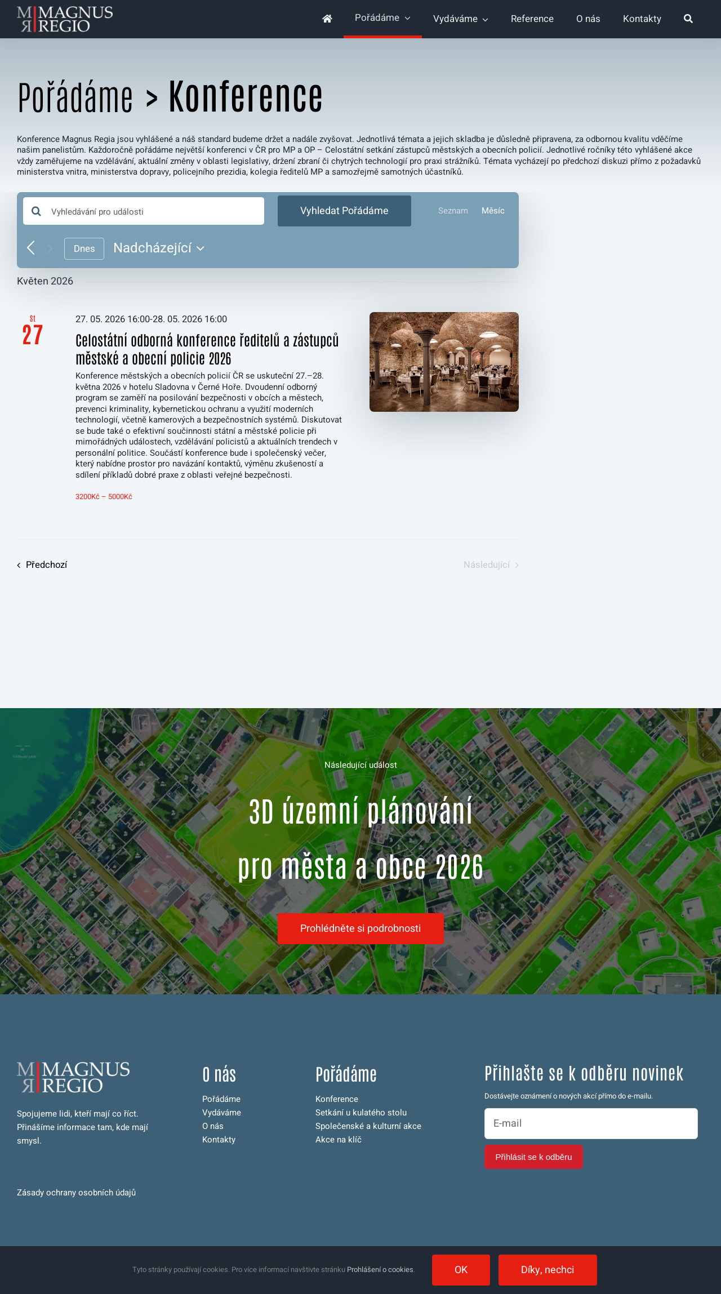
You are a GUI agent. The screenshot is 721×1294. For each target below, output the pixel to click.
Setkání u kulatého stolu (361, 1112)
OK (461, 1270)
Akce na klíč (338, 1139)
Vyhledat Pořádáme (344, 211)
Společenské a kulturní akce (368, 1126)
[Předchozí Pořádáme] (31, 249)
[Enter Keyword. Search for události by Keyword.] (143, 211)
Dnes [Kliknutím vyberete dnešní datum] (84, 249)
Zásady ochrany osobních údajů (76, 1192)
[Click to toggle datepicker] (161, 248)
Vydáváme (221, 1112)
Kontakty (218, 1139)
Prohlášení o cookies (380, 1269)
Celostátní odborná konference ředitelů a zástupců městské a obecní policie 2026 (207, 348)
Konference (336, 1099)
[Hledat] (688, 19)
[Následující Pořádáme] (49, 249)
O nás (213, 1126)
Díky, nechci (548, 1270)
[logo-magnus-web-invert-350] (65, 10)
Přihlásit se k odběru (534, 1157)
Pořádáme (75, 95)
